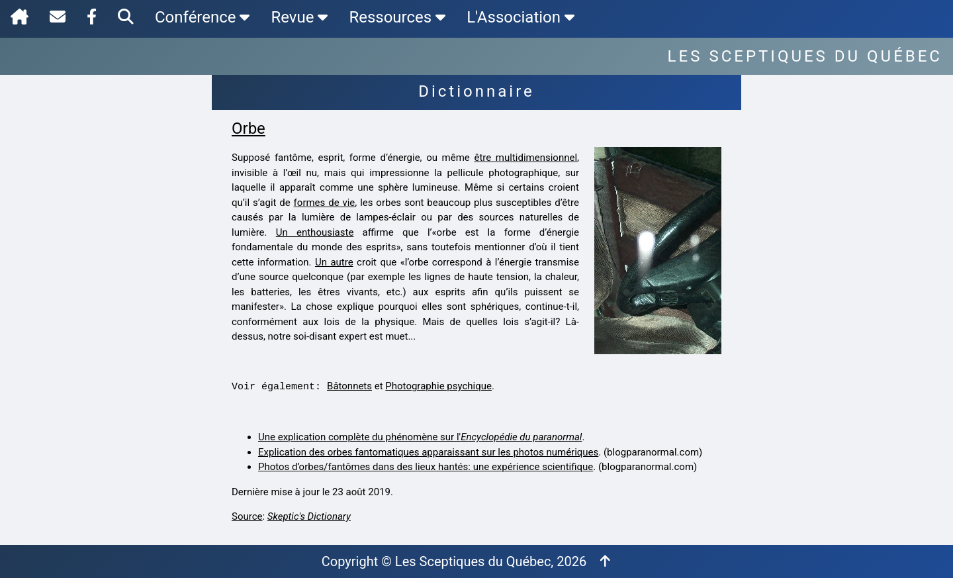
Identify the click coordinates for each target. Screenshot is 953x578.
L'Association (520, 17)
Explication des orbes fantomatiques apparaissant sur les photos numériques (428, 452)
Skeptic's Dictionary (309, 516)
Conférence (202, 17)
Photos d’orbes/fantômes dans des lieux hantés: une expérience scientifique (425, 467)
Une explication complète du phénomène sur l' (420, 437)
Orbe (248, 128)
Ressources (397, 17)
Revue (299, 17)
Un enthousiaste (315, 232)
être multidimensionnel (525, 158)
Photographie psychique (438, 386)
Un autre (334, 262)
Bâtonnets (349, 386)
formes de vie (324, 203)
